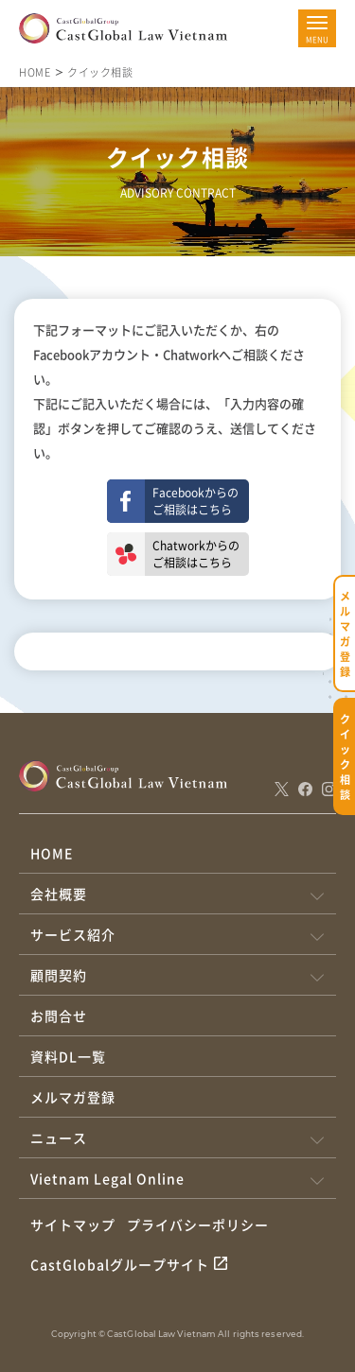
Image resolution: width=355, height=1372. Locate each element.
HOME (34, 71)
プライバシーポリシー (198, 1224)
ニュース (58, 1137)
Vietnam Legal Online (107, 1178)
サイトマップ (72, 1224)
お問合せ (58, 1015)
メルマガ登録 (72, 1096)
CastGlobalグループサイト (119, 1264)
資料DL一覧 (68, 1056)
